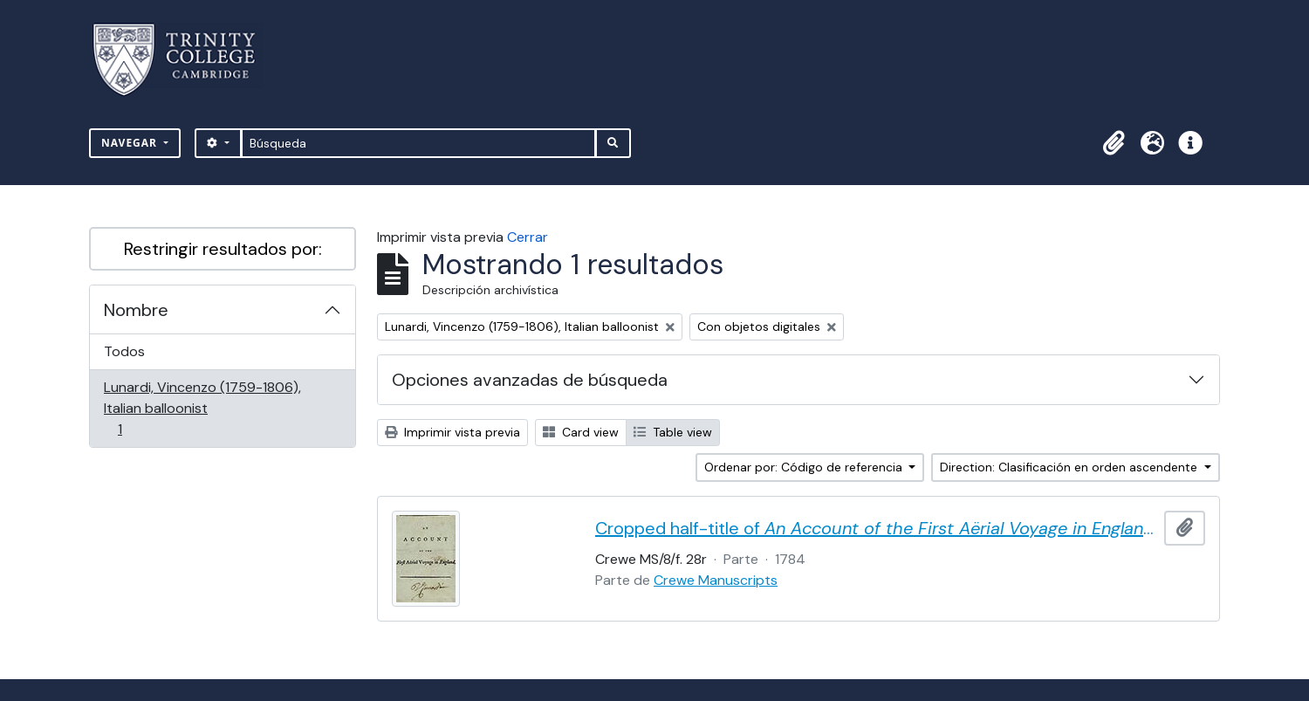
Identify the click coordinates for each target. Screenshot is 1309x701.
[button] (1113, 143)
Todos (124, 351)
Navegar (131, 142)
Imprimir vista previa (452, 432)
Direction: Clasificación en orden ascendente (1070, 467)
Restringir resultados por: (223, 248)
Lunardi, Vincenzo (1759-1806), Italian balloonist (202, 408)
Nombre (136, 310)
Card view (581, 432)
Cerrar (527, 237)
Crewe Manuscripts (716, 580)
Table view (673, 432)
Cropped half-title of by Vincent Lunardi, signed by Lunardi (876, 528)
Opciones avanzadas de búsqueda (530, 379)
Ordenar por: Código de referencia (805, 467)
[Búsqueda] (418, 143)
